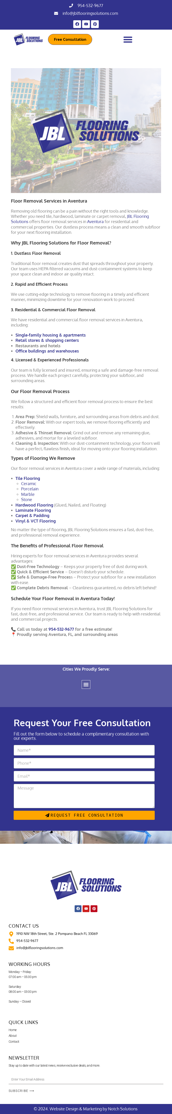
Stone (26, 499)
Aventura (95, 221)
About (13, 1035)
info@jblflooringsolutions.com (90, 13)
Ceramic (28, 483)
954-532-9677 (90, 5)
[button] (86, 684)
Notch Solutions (123, 1108)
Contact (14, 1041)
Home (13, 1030)
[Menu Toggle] (128, 39)
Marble (28, 494)
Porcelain (29, 488)
